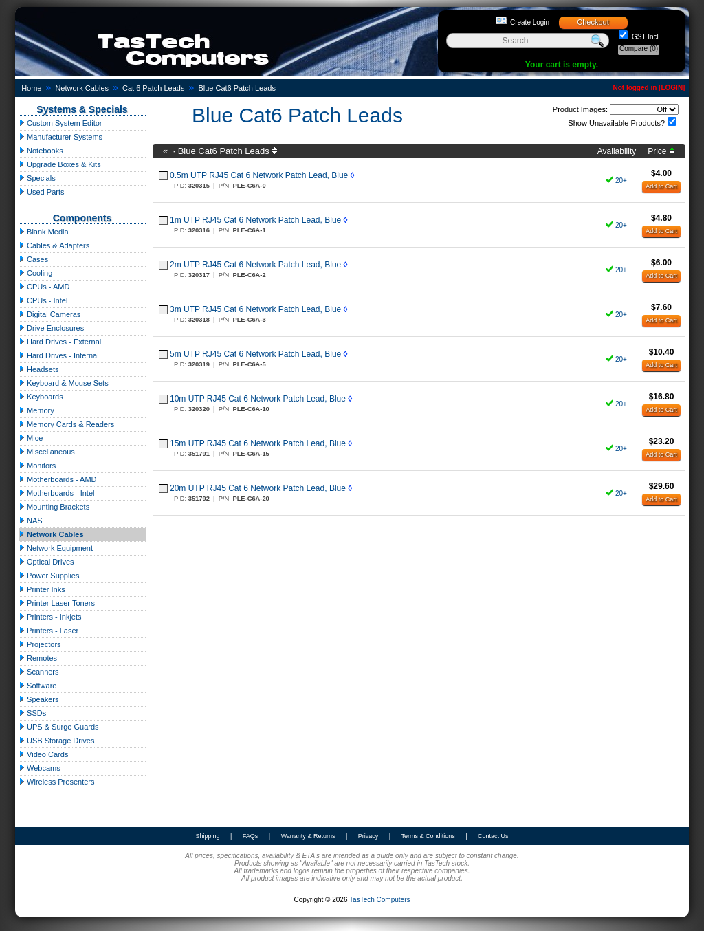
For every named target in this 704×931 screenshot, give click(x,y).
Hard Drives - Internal (59, 355)
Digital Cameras (49, 314)
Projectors (40, 644)
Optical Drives (46, 562)
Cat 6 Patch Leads (153, 88)
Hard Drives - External (60, 342)
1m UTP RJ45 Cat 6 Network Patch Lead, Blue (255, 220)
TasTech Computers (379, 899)
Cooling (35, 273)
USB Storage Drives (56, 740)
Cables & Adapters (54, 245)
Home (31, 88)
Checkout (592, 22)
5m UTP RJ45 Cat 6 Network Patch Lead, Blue (255, 354)
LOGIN (672, 87)
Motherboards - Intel (57, 493)
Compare (638, 48)
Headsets (39, 369)
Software (37, 685)
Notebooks (41, 150)
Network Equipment (56, 548)
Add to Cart (661, 186)
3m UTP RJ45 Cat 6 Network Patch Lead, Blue (255, 309)
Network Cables (82, 88)
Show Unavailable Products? (616, 123)
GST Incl (644, 37)
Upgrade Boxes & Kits (60, 164)
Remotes (38, 658)
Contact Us (493, 836)
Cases (33, 259)
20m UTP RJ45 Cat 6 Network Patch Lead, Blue (258, 488)
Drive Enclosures (51, 328)
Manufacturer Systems (60, 137)
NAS (31, 520)
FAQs (250, 836)
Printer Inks (42, 589)
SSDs (32, 713)
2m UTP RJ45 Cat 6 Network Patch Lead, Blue (255, 265)
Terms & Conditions (428, 836)
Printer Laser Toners (57, 603)
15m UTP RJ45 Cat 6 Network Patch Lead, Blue (258, 443)
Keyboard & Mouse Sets (64, 383)
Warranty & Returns (308, 836)
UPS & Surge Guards (59, 727)
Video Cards (43, 754)
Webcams (39, 768)
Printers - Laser (48, 630)
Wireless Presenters (56, 782)
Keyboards (41, 397)
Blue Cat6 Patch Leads (237, 88)
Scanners (39, 672)
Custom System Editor (60, 123)
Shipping (207, 836)
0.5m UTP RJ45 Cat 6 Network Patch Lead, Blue (259, 175)
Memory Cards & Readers (66, 424)
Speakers (39, 699)
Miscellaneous (47, 452)
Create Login (529, 22)
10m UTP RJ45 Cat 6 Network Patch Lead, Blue (258, 399)
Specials (37, 178)
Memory (36, 410)
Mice (31, 438)
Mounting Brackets (54, 507)
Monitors (37, 465)
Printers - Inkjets (50, 617)
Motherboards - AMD (58, 479)
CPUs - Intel (43, 300)
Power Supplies (49, 575)
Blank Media (44, 232)
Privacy (368, 836)
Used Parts (41, 192)
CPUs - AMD (44, 287)
